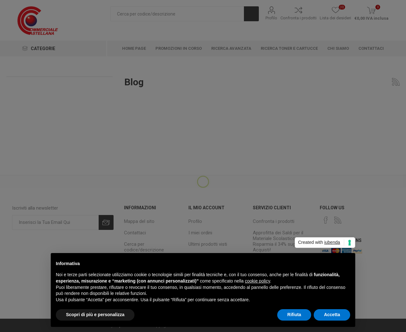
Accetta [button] (332, 314)
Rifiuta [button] (294, 314)
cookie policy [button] (257, 280)
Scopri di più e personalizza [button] (95, 314)
